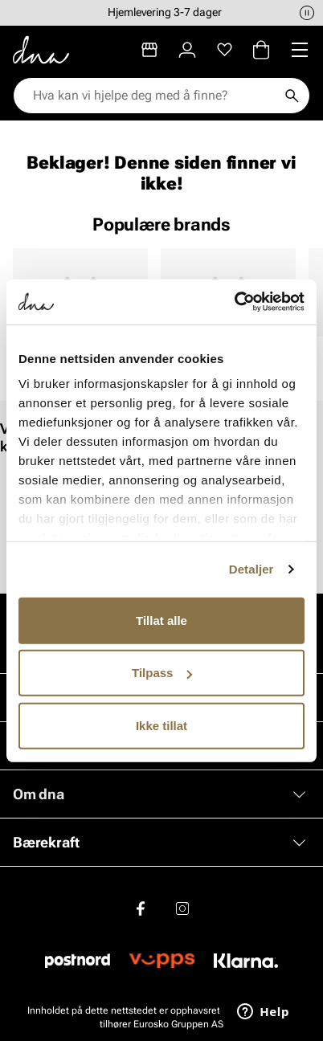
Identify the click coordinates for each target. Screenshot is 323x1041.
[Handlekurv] (261, 50)
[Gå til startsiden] (41, 49)
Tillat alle (161, 620)
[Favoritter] (224, 50)
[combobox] (153, 95)
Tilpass (162, 673)
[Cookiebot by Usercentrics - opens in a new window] (234, 302)
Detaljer (251, 569)
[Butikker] (149, 50)
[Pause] (307, 13)
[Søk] (291, 95)
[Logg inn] (187, 50)
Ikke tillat (161, 725)
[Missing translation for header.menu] (300, 50)
